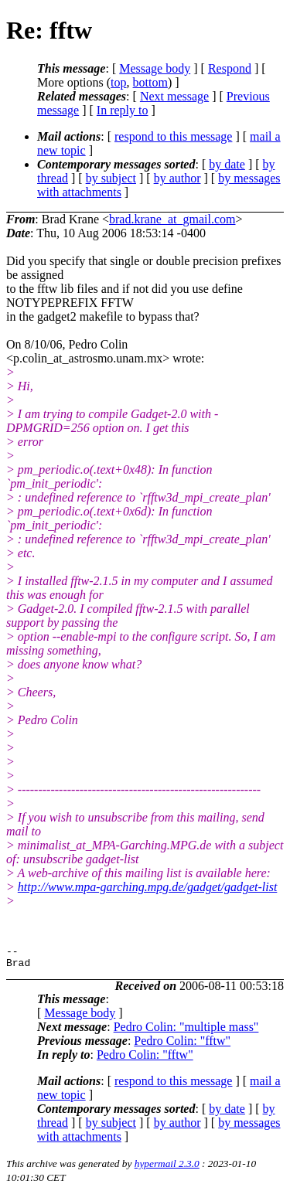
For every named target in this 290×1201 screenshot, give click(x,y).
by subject (111, 178)
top (118, 82)
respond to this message (173, 136)
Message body (154, 68)
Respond (229, 68)
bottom (150, 82)
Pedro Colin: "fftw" (182, 1045)
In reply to (122, 110)
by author (177, 178)
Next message (174, 96)
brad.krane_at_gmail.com (172, 219)
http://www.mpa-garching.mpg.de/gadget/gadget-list (148, 886)
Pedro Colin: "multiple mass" (186, 1031)
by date (227, 164)
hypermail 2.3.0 (167, 1168)
